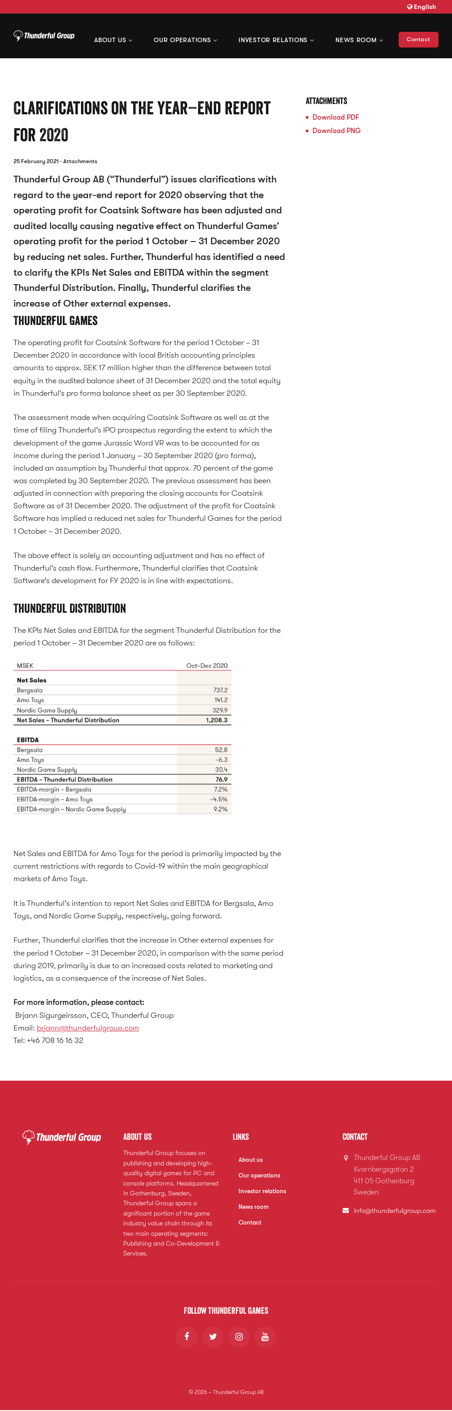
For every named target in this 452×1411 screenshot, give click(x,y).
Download (336, 117)
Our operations (207, 35)
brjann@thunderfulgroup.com (89, 1027)
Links (241, 1136)
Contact (418, 35)
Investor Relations (289, 35)
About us (144, 35)
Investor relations (263, 1191)
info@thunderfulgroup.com (397, 1211)
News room (363, 35)
